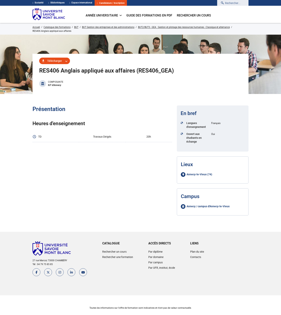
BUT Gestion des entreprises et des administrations (108, 27)
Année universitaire (104, 15)
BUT (76, 27)
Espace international (80, 2)
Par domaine (155, 257)
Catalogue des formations (57, 27)
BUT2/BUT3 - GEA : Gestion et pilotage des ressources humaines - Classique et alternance (184, 27)
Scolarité (37, 2)
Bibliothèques (56, 2)
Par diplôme (155, 251)
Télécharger (54, 61)
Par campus (155, 262)
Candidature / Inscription (110, 3)
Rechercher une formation (117, 257)
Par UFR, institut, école (161, 267)
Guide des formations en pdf (149, 15)
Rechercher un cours (194, 15)
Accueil (36, 27)
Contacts (195, 257)
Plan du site (197, 251)
